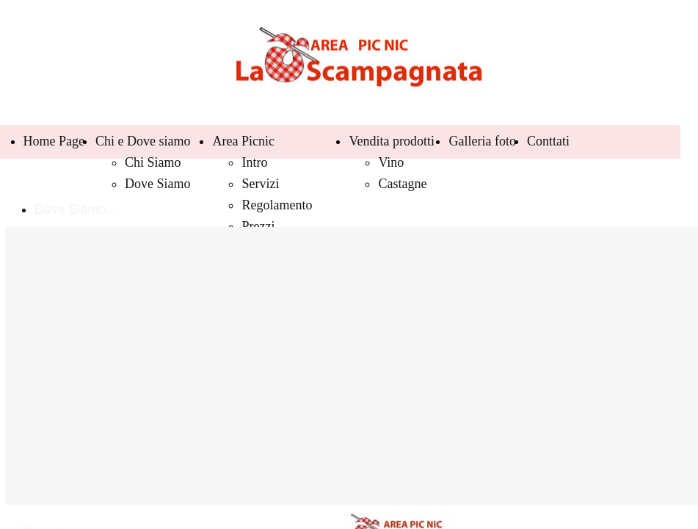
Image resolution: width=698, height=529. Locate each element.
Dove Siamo (158, 183)
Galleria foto (481, 141)
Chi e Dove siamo (142, 141)
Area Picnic (243, 141)
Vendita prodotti (391, 141)
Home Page (53, 141)
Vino (391, 162)
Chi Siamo (153, 162)
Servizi (260, 183)
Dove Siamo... (75, 209)
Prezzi (258, 226)
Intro (254, 162)
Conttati (548, 141)
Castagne (402, 183)
